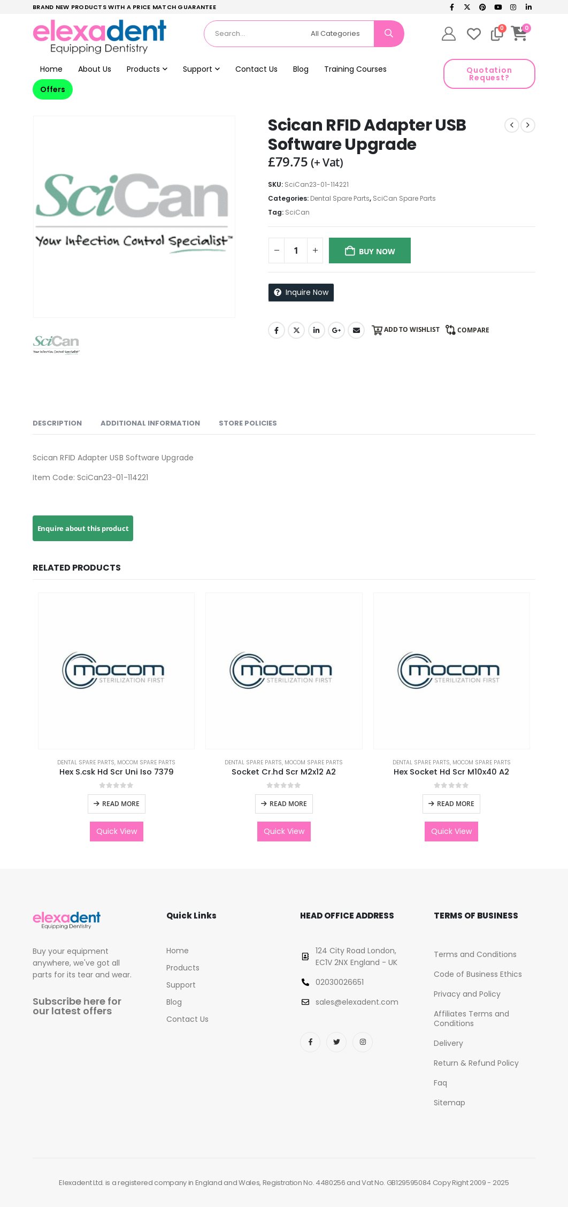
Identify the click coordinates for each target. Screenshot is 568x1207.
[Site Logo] (99, 37)
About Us (94, 69)
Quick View (116, 831)
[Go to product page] (116, 671)
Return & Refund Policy (476, 1063)
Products (143, 69)
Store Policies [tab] (248, 423)
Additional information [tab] (150, 423)
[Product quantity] (296, 250)
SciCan (297, 212)
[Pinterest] (483, 7)
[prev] (511, 125)
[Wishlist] (474, 34)
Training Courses (355, 69)
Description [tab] (57, 423)
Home (51, 69)
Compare (473, 330)
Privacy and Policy (467, 994)
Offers (52, 89)
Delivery (448, 1043)
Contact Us (256, 69)
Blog (301, 69)
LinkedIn (316, 330)
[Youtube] (498, 7)
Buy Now (377, 251)
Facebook (276, 330)
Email (356, 330)
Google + (336, 330)
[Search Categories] (340, 34)
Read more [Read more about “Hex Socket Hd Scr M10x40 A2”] (455, 803)
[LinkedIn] (528, 7)
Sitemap (449, 1102)
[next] (527, 125)
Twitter (296, 330)
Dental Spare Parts (340, 198)
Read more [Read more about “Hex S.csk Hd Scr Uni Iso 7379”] (121, 803)
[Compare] (497, 34)
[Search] (389, 34)
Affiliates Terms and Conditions (471, 1018)
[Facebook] (452, 7)
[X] (467, 7)
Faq (440, 1082)
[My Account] (449, 34)
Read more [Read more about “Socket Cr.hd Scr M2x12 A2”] (288, 803)
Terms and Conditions (475, 954)
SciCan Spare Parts (404, 198)
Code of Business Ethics (478, 974)
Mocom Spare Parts (146, 762)
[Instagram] (513, 7)
